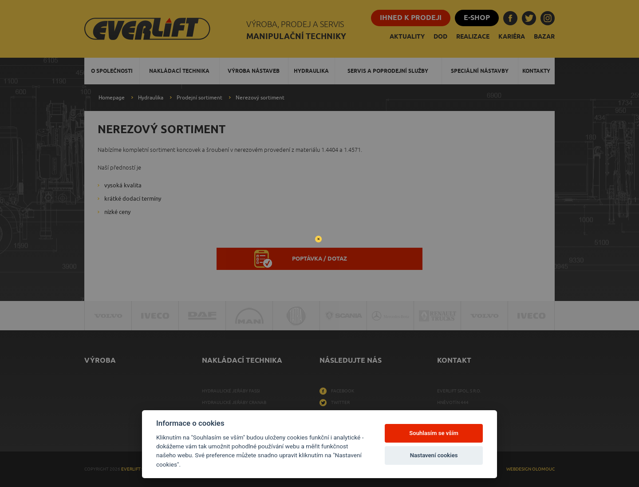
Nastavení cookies (434, 455)
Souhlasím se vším (433, 433)
